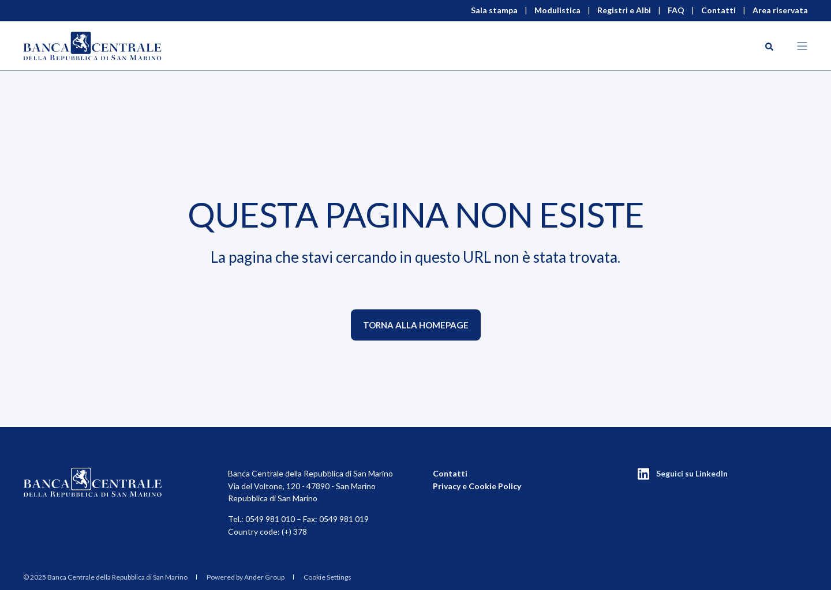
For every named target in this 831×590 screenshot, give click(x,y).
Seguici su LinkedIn (692, 473)
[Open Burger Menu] (802, 46)
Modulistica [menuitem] (557, 10)
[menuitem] (105, 577)
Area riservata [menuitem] (780, 10)
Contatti (450, 473)
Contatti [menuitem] (718, 10)
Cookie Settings (327, 577)
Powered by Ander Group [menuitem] (246, 577)
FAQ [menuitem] (676, 10)
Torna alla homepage (416, 325)
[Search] (769, 46)
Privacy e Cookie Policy (477, 486)
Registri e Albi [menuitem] (624, 10)
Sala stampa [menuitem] (494, 10)
